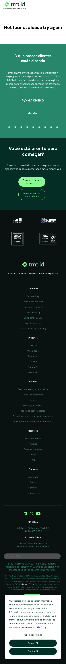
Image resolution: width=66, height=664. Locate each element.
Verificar (33, 345)
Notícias (33, 443)
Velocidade (33, 350)
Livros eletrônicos (33, 438)
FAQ (33, 460)
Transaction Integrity (33, 307)
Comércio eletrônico (33, 394)
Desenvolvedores (33, 449)
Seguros (33, 400)
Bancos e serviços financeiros (33, 389)
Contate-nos (33, 493)
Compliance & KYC (32, 317)
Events (33, 482)
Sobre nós (33, 477)
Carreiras (33, 487)
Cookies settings (33, 634)
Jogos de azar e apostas (33, 410)
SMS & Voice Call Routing (33, 328)
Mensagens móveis (33, 405)
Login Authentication (33, 301)
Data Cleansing (33, 312)
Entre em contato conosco (32, 182)
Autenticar (33, 356)
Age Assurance (33, 323)
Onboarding (33, 296)
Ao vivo (33, 361)
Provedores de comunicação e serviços (33, 416)
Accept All (33, 643)
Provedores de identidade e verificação (33, 421)
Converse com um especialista (32, 195)
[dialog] (33, 627)
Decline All (33, 651)
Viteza (33, 454)
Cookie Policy (39, 627)
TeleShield (33, 372)
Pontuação (33, 367)
